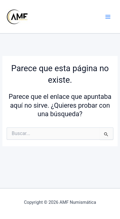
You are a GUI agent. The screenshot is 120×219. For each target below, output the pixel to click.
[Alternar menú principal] (108, 16)
